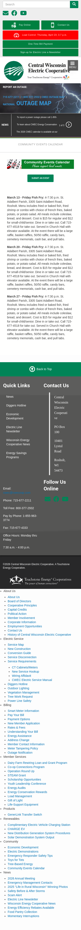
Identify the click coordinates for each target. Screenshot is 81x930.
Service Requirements (22, 653)
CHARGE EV (16, 820)
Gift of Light (15, 792)
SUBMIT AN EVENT (40, 170)
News (10, 388)
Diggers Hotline (16, 397)
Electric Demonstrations (23, 843)
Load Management (20, 788)
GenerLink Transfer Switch (25, 806)
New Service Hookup (25, 663)
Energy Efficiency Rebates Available (31, 899)
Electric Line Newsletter (14, 421)
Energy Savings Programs (16, 447)
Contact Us (15, 622)
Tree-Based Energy (20, 856)
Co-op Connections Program (26, 758)
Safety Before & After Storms (26, 882)
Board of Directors (19, 593)
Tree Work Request (20, 688)
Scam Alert (15, 887)
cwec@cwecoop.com (17, 484)
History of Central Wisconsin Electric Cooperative (39, 626)
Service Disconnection (22, 649)
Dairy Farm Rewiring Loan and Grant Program (37, 754)
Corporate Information (22, 614)
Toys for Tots (16, 852)
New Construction (19, 641)
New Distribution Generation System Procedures (39, 825)
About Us (14, 589)
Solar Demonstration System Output (31, 829)
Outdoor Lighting (18, 680)
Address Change (18, 732)
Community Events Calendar (26, 860)
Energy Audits (17, 779)
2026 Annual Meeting (21, 870)
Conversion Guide (19, 645)
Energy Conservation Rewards (27, 784)
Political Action (17, 605)
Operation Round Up (21, 763)
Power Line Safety (19, 692)
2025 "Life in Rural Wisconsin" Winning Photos (38, 878)
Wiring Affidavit (21, 667)
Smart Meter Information (23, 703)
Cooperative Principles (22, 597)
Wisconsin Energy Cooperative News (18, 434)
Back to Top (44, 361)
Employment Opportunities (25, 618)
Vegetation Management (23, 684)
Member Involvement (21, 609)
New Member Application (24, 715)
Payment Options (19, 711)
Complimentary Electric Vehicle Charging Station (39, 816)
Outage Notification (20, 744)
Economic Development (14, 408)
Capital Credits (17, 601)
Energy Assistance (20, 728)
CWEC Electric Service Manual (32, 671)
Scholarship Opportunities (24, 771)
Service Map (16, 636)
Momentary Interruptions (23, 908)
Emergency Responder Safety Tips (30, 847)
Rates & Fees (16, 719)
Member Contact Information (26, 736)
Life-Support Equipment (23, 796)
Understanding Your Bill (23, 723)
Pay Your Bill (16, 707)
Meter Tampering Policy (23, 740)
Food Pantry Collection (22, 903)
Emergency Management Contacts (30, 874)
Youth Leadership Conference (27, 775)
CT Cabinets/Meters (25, 659)
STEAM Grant (17, 767)
